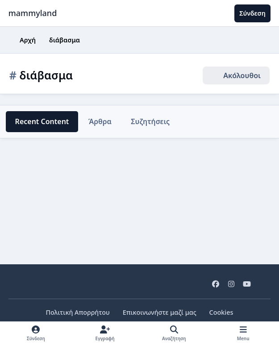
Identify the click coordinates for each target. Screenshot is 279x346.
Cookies (220, 312)
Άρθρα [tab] (98, 121)
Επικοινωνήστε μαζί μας (159, 312)
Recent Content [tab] (41, 121)
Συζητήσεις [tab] (148, 121)
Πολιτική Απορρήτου (78, 312)
